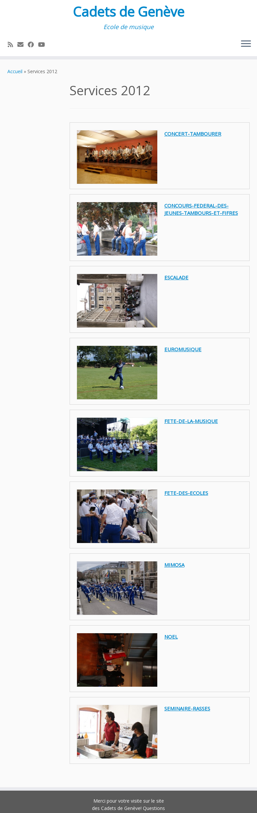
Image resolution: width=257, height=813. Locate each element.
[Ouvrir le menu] (246, 44)
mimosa (174, 564)
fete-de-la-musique (191, 421)
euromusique (182, 349)
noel (171, 636)
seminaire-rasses (187, 708)
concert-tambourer (192, 133)
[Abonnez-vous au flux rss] (12, 44)
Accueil (14, 71)
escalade (176, 277)
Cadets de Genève (128, 12)
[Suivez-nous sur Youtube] (43, 44)
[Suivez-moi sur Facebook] (33, 44)
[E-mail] (22, 44)
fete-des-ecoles (186, 493)
